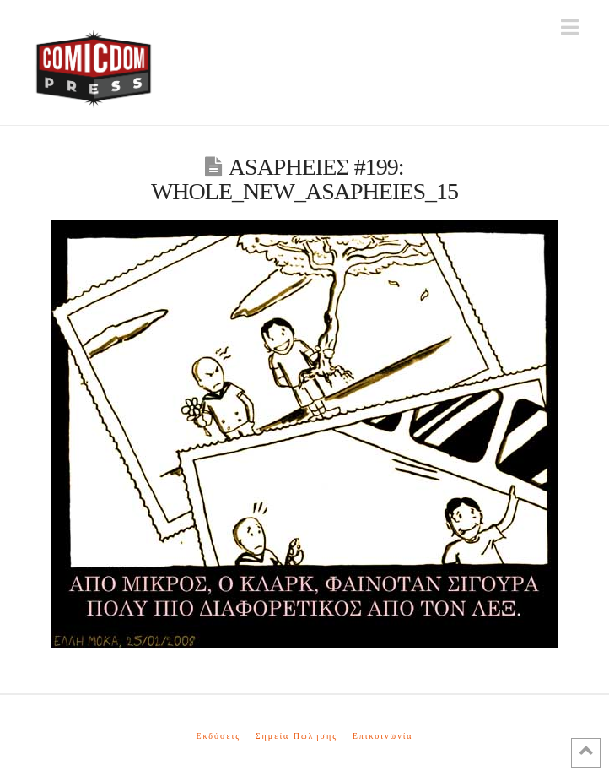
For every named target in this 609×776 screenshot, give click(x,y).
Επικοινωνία (383, 736)
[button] (570, 27)
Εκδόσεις (218, 736)
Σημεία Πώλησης (296, 736)
